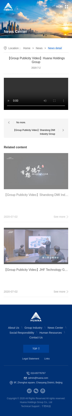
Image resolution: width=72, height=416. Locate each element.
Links (47, 358)
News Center (55, 327)
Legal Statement (30, 358)
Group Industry (33, 327)
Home (26, 48)
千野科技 (46, 406)
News (39, 48)
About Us (13, 327)
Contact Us (36, 337)
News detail (55, 48)
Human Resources (51, 332)
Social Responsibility (21, 332)
